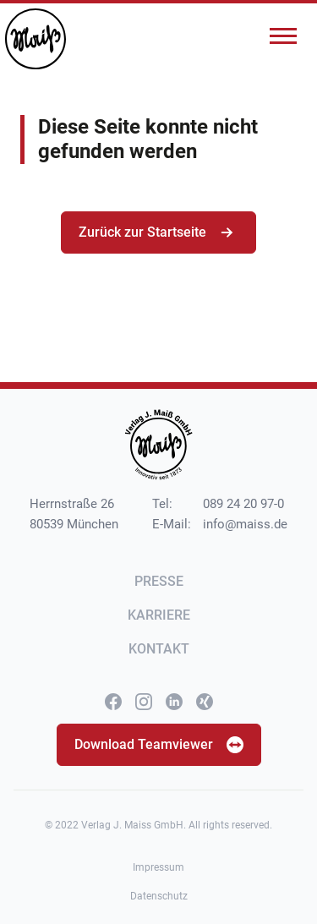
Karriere (159, 615)
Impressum (158, 867)
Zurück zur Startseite (158, 232)
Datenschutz (159, 896)
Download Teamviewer (158, 744)
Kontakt (158, 649)
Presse (158, 581)
